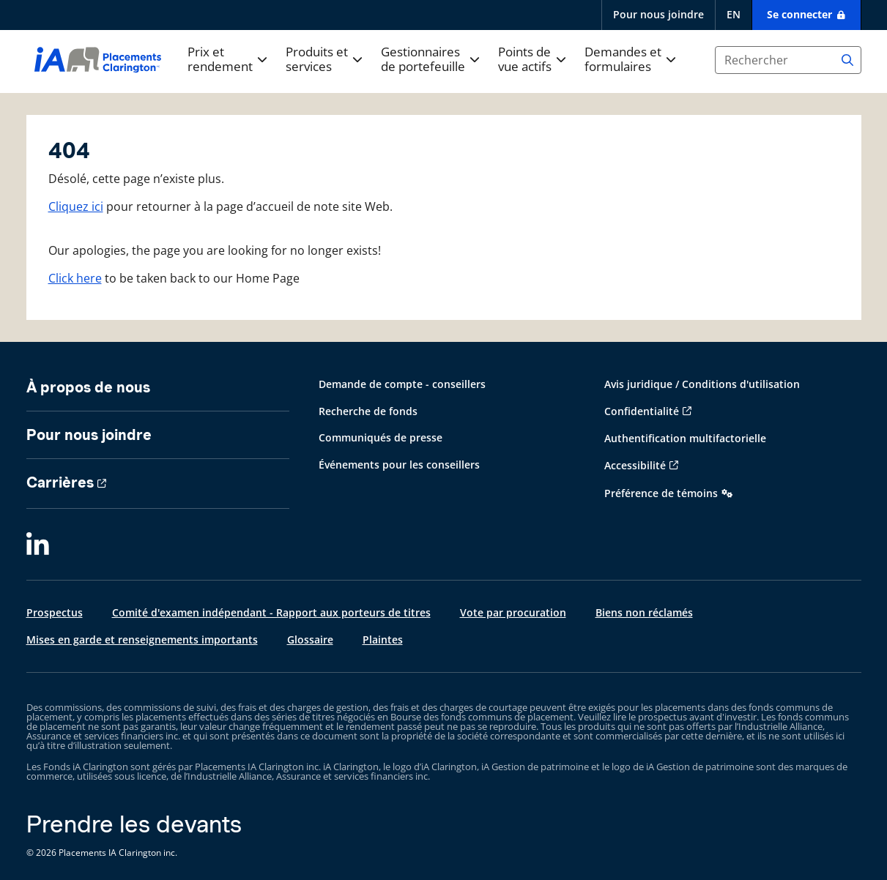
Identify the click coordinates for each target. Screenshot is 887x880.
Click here (75, 278)
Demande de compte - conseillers (402, 384)
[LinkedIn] (37, 545)
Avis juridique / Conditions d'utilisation (702, 384)
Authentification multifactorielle (685, 438)
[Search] (847, 60)
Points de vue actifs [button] (525, 60)
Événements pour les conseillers (399, 464)
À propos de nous (88, 387)
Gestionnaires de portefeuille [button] (423, 60)
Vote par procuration (513, 612)
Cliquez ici (75, 206)
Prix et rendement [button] (220, 60)
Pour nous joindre (658, 14)
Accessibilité (635, 465)
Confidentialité (641, 411)
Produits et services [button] (317, 60)
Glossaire (310, 639)
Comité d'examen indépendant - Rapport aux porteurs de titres (271, 612)
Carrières (60, 482)
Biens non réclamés (644, 612)
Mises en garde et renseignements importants (142, 639)
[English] (733, 15)
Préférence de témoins (661, 493)
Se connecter (801, 14)
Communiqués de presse (380, 437)
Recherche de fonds (368, 411)
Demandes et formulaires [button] (622, 60)
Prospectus (54, 612)
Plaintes (383, 639)
